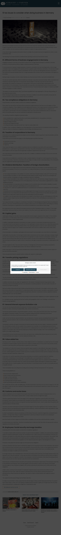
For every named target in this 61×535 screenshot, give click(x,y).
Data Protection (32, 272)
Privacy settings (43, 269)
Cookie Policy (25, 272)
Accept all (18, 269)
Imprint (37, 272)
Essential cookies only (30, 269)
